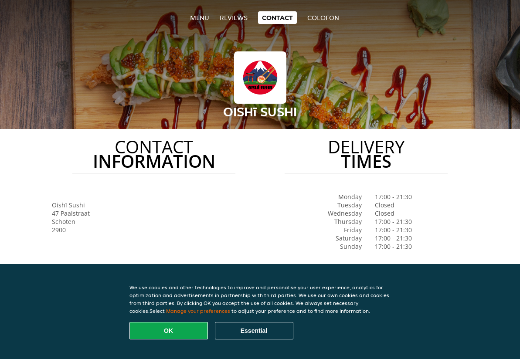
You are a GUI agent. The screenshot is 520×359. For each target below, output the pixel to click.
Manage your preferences (198, 311)
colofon (323, 17)
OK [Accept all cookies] (168, 330)
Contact (277, 17)
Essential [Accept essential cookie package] (254, 330)
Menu (199, 17)
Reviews (234, 17)
